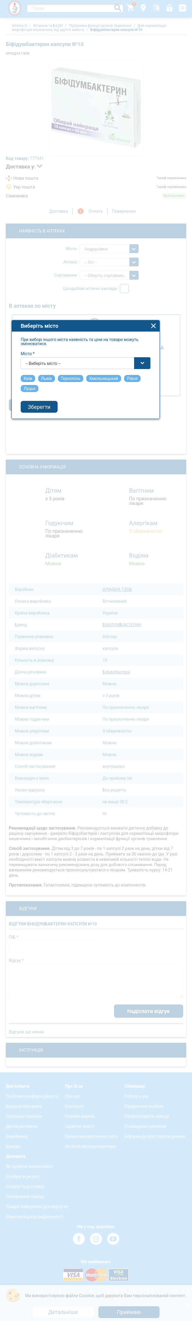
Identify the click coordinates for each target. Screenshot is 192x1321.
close (164, 615)
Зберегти (49, 696)
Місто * (38, 643)
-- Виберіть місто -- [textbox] (53, 652)
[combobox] (96, 652)
